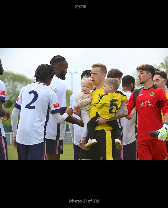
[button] (147, 8)
